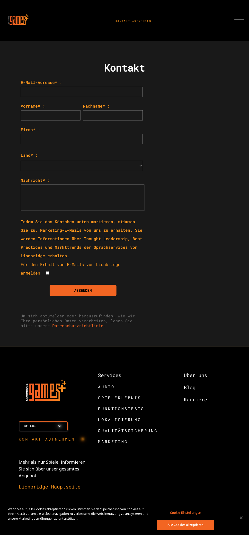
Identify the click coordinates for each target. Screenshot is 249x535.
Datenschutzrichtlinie (77, 325)
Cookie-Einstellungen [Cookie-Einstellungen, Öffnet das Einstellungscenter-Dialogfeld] (185, 512)
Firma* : (30, 129)
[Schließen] (241, 517)
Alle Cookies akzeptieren (185, 525)
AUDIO (106, 386)
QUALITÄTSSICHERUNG (128, 430)
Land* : (29, 155)
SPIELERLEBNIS (119, 397)
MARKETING (113, 441)
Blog (190, 387)
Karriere (195, 399)
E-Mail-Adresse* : (41, 82)
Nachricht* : (35, 180)
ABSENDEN (83, 290)
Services (109, 375)
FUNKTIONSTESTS (121, 408)
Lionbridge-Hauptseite (49, 486)
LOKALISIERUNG (119, 419)
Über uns (195, 375)
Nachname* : (96, 106)
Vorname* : (33, 106)
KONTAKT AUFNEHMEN (133, 21)
